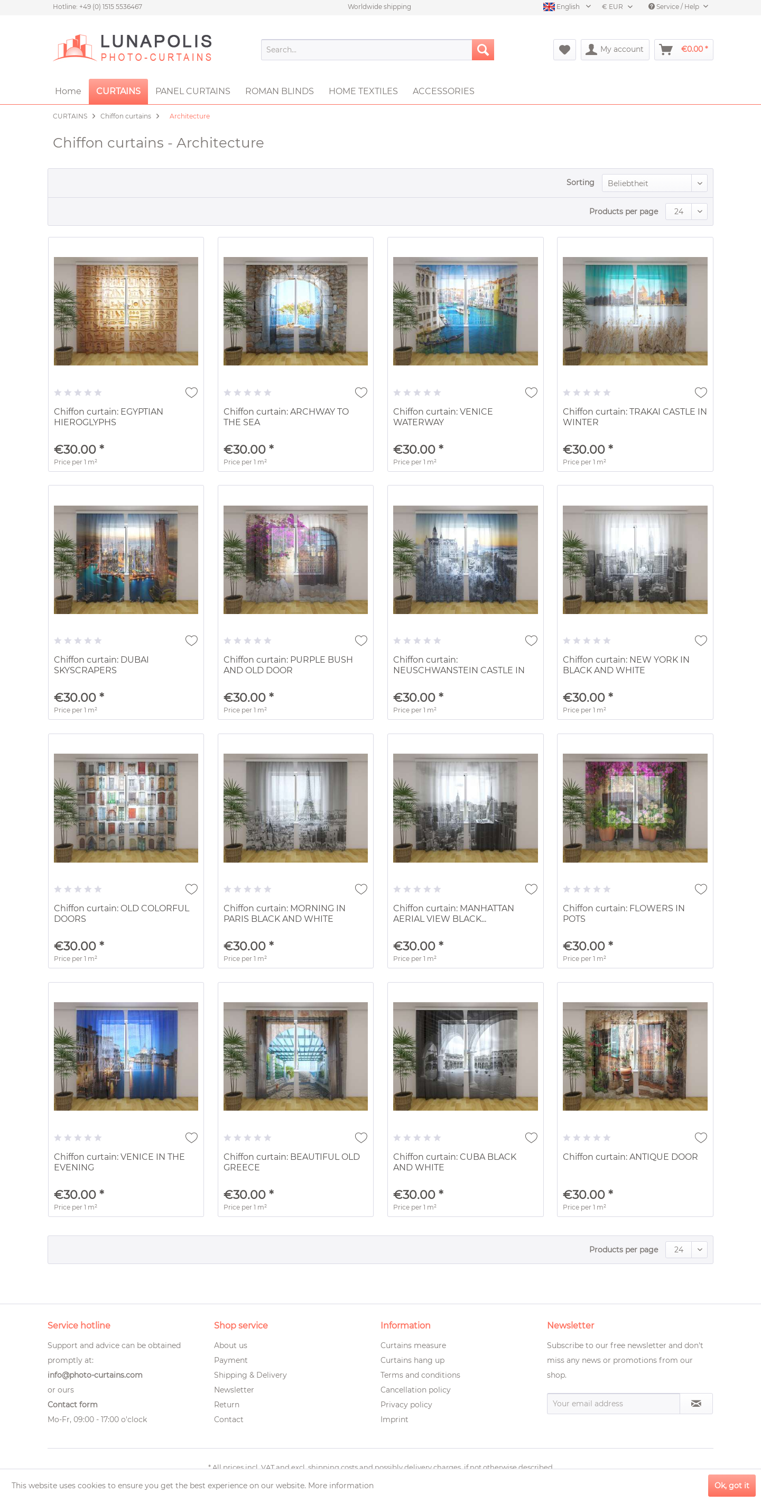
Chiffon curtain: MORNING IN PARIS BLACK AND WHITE (285, 913)
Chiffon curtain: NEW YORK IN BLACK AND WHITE (626, 665)
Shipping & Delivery (250, 1375)
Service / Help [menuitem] (674, 7)
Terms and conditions (420, 1375)
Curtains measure (413, 1345)
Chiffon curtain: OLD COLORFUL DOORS (121, 913)
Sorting (581, 182)
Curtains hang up (412, 1360)
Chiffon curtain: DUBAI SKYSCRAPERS (101, 665)
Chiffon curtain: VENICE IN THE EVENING (119, 1162)
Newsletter (234, 1390)
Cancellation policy (415, 1390)
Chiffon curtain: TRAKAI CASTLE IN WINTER (635, 417)
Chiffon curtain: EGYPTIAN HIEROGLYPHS (108, 417)
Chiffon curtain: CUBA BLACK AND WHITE (454, 1162)
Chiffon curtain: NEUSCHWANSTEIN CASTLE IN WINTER (459, 666)
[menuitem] (377, 49)
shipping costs (333, 1467)
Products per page (623, 211)
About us (230, 1345)
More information (341, 1485)
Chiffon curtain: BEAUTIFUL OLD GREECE (292, 1162)
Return (226, 1404)
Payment (231, 1360)
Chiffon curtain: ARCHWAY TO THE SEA (286, 417)
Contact (229, 1419)
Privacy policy (406, 1404)
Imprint (394, 1419)
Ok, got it (731, 1485)
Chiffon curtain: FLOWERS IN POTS (624, 913)
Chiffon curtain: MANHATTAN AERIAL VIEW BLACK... (453, 913)
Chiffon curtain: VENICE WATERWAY (443, 417)
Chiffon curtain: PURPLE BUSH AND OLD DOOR (288, 665)
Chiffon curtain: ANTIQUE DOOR (630, 1157)
